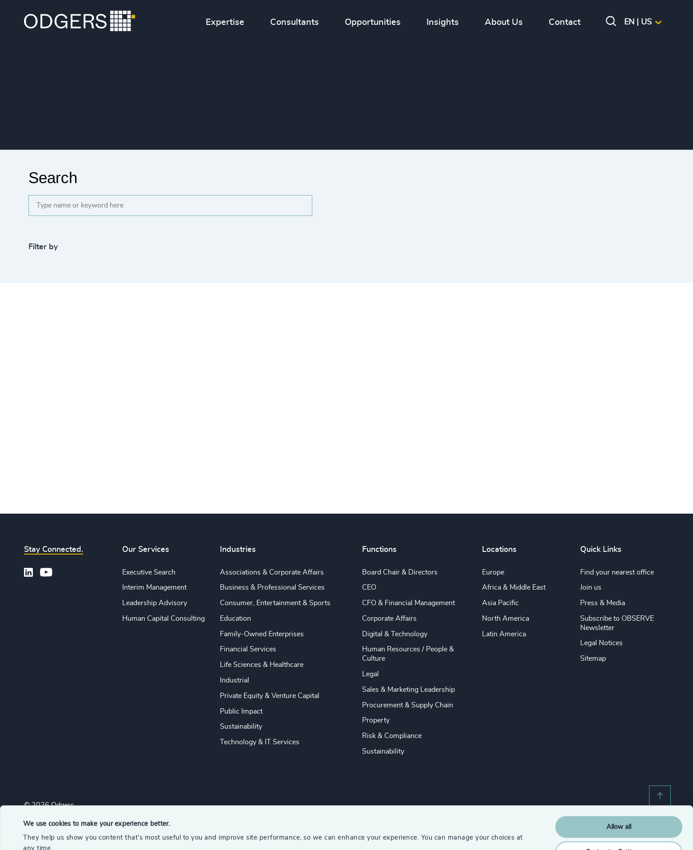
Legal (370, 674)
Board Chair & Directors (400, 572)
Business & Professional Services (272, 587)
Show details (42, 832)
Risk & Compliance (392, 735)
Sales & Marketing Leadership (408, 689)
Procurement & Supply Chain (407, 705)
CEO (369, 587)
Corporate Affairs (389, 618)
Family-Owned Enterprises (262, 634)
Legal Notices (601, 642)
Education (235, 618)
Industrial (234, 680)
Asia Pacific (500, 603)
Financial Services (248, 649)
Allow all (618, 786)
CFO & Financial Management (408, 603)
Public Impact (241, 711)
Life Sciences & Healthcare (261, 664)
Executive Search (148, 572)
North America (505, 618)
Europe (493, 572)
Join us (590, 587)
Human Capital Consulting (163, 618)
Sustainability (241, 726)
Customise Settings (619, 811)
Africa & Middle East (514, 587)
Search (52, 177)
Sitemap (593, 658)
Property (376, 720)
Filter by (43, 247)
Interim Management (154, 587)
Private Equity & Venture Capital (269, 695)
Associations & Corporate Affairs (272, 572)
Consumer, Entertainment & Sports (275, 603)
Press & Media (602, 603)
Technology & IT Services (259, 742)
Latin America (504, 634)
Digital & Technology (394, 634)
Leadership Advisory (154, 603)
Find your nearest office (617, 572)
